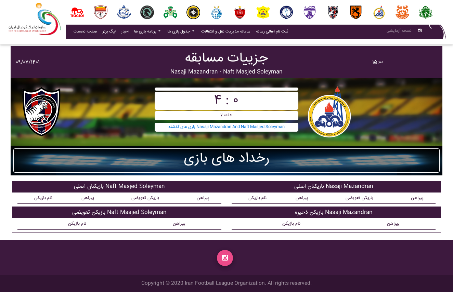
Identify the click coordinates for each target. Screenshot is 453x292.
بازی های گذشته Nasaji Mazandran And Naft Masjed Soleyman (226, 127)
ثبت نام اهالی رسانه (273, 32)
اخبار (126, 32)
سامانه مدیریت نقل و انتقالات (227, 32)
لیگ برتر (109, 33)
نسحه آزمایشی (399, 32)
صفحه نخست (85, 33)
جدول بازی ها (179, 33)
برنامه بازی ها (145, 33)
